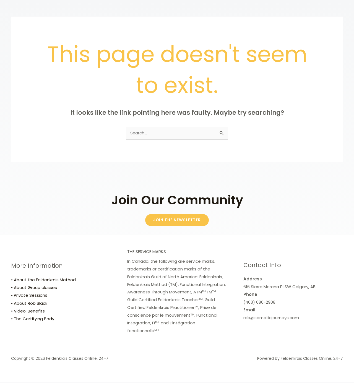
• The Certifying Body (32, 319)
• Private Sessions (29, 296)
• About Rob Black (29, 304)
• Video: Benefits (28, 311)
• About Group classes (34, 288)
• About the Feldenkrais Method (43, 280)
